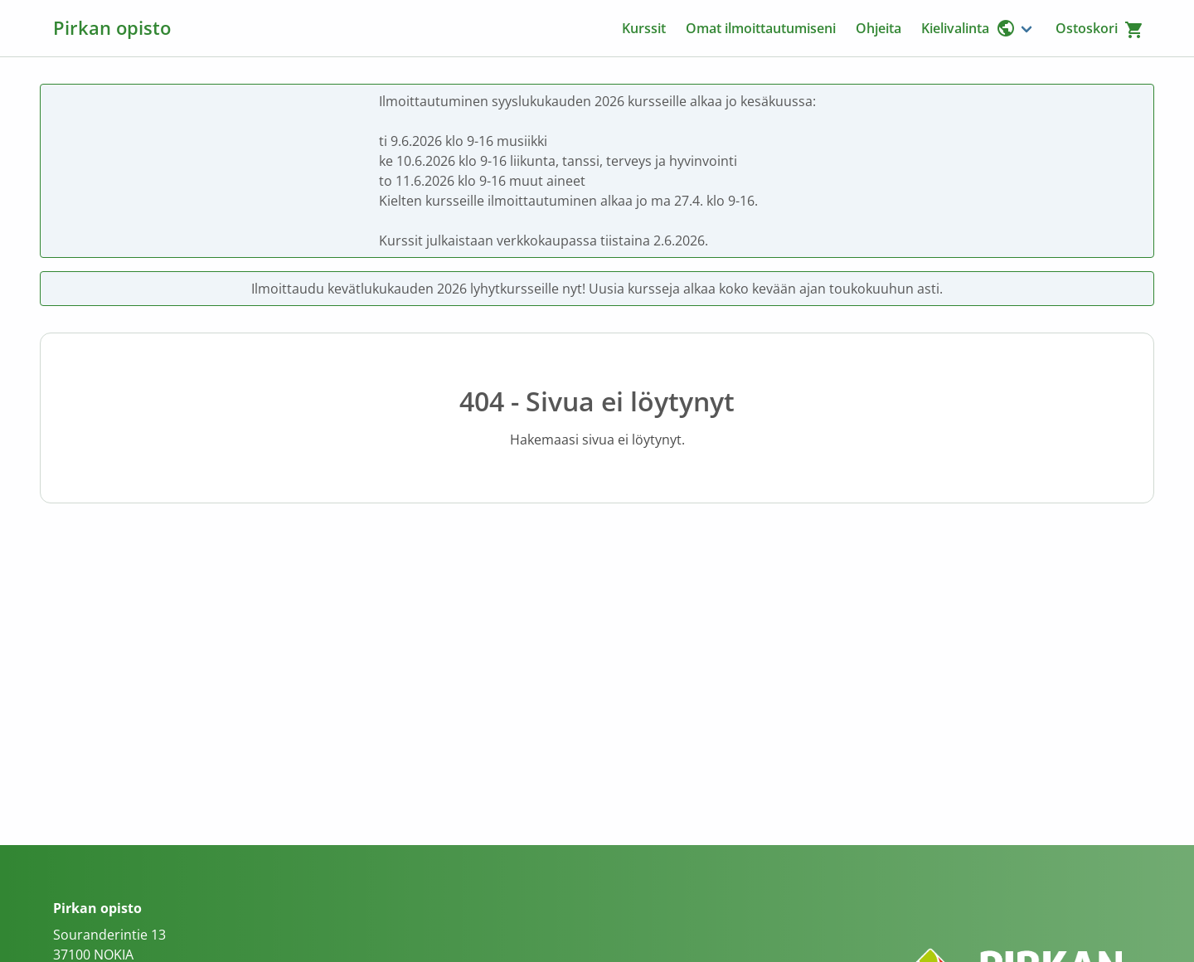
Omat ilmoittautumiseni (761, 28)
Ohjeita (878, 28)
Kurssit (644, 28)
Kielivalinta (968, 28)
